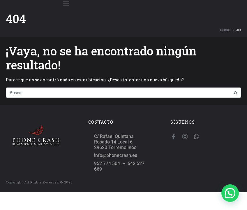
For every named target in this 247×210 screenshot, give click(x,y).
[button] (230, 193)
